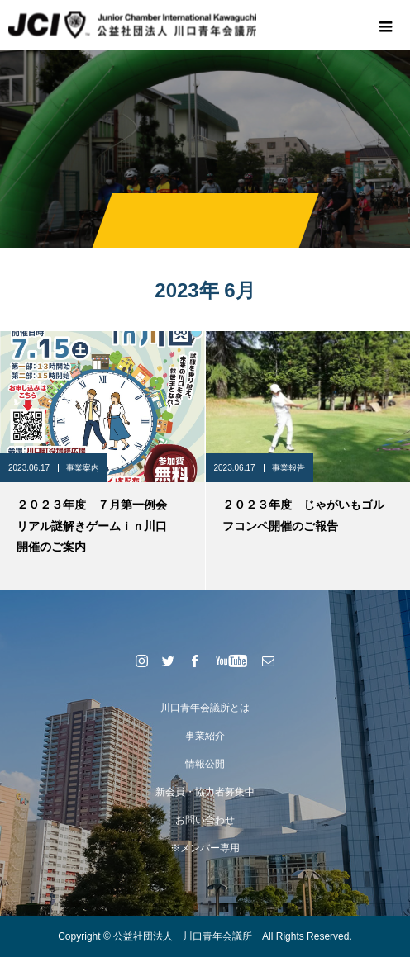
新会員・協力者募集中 (205, 792)
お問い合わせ (205, 820)
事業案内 (82, 467)
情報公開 (205, 764)
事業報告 (288, 467)
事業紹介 (205, 735)
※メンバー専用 (205, 848)
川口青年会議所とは (205, 707)
